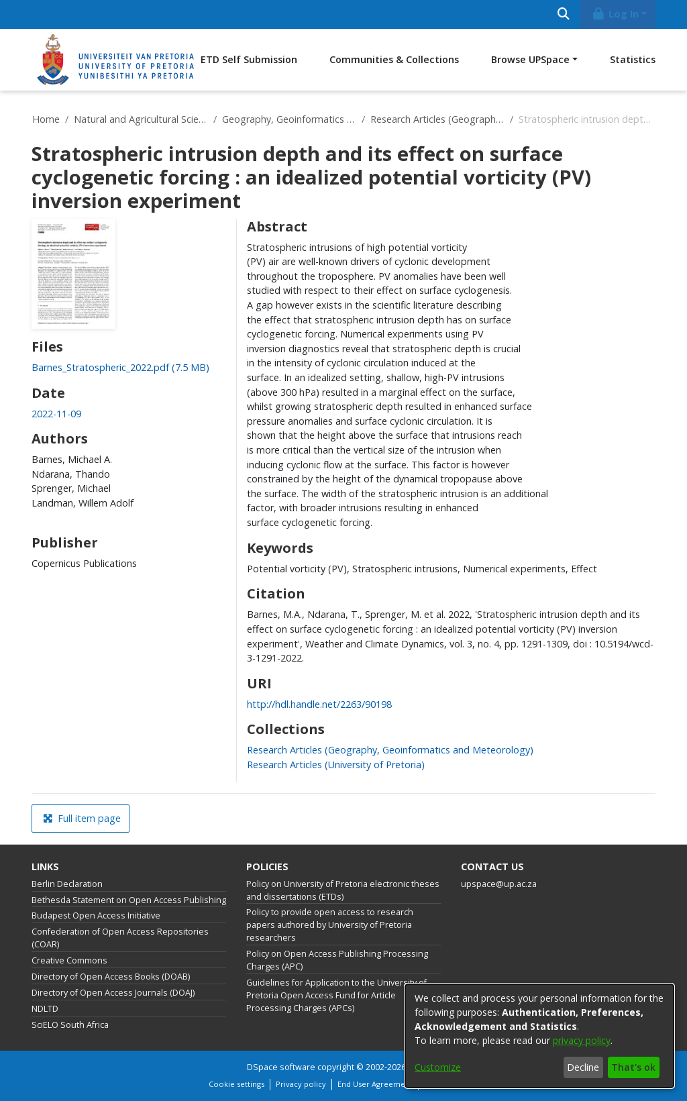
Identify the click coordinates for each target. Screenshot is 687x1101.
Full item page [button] (82, 818)
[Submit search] (563, 14)
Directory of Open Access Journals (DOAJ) (113, 992)
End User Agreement (375, 1084)
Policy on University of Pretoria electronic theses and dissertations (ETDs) (342, 890)
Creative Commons (69, 960)
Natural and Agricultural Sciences (141, 119)
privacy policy (582, 1040)
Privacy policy (301, 1084)
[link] (120, 367)
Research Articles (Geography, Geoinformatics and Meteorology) (437, 119)
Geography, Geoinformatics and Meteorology (289, 119)
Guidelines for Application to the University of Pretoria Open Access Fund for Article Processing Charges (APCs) (336, 995)
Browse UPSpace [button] (530, 59)
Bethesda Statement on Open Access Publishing (129, 900)
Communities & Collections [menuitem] (394, 59)
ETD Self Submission (249, 59)
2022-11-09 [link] (56, 413)
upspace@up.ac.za (499, 884)
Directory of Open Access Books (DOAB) (111, 976)
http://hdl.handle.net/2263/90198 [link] (319, 704)
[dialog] (539, 1036)
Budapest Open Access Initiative (96, 915)
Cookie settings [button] (236, 1084)
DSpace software (281, 1067)
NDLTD (45, 1008)
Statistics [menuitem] (632, 59)
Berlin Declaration (67, 884)
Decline (583, 1067)
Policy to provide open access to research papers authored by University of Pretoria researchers (329, 924)
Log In (615, 13)
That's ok (633, 1067)
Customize (438, 1067)
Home (46, 119)
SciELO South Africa (70, 1025)
